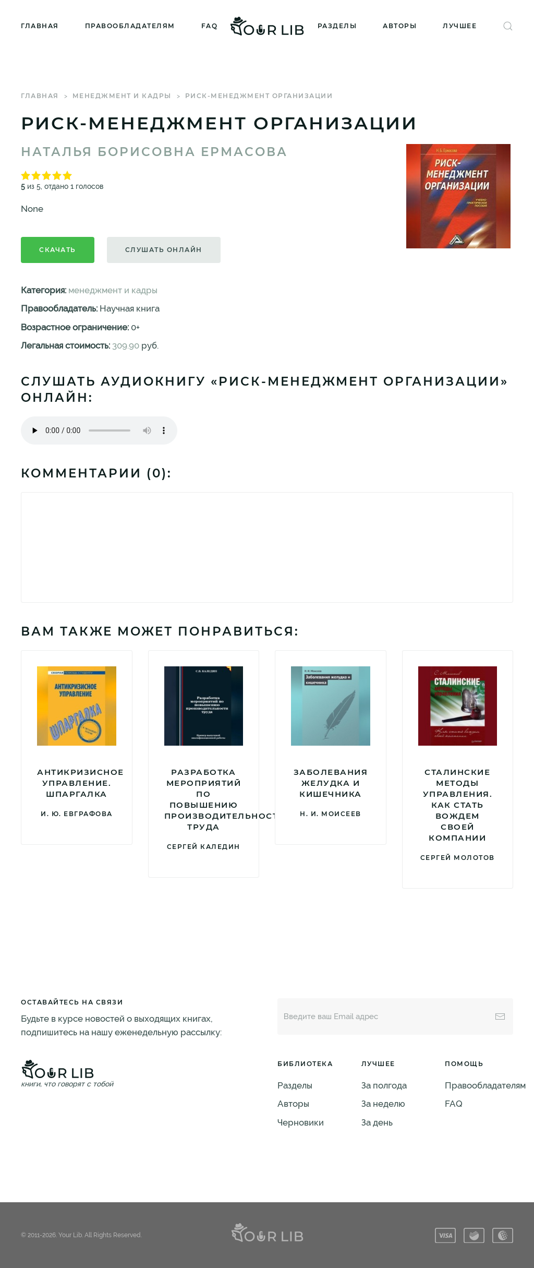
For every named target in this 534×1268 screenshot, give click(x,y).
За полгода (384, 1085)
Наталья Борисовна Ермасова (154, 152)
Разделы (337, 26)
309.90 (125, 345)
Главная (40, 26)
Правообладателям (130, 26)
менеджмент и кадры (122, 96)
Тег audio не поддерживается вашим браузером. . (99, 430)
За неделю (383, 1103)
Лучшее (460, 26)
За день (377, 1122)
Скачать (57, 250)
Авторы (400, 26)
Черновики (300, 1122)
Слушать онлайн (163, 250)
